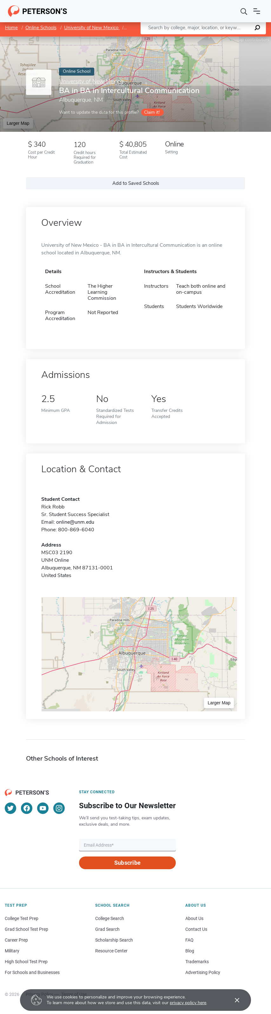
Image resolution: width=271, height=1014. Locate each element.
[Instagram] (59, 808)
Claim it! (152, 112)
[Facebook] (26, 808)
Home (11, 27)
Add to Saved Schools (135, 183)
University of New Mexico (92, 27)
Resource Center (111, 950)
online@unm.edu (75, 522)
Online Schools (40, 27)
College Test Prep (21, 918)
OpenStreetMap (228, 40)
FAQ (189, 940)
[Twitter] (10, 808)
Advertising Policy (202, 972)
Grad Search (107, 929)
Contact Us (196, 929)
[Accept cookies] (232, 1000)
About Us (194, 918)
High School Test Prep (26, 961)
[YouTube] (43, 808)
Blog (189, 950)
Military (12, 950)
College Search (109, 918)
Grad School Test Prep (26, 929)
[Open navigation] (256, 11)
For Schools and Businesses (32, 972)
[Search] (244, 11)
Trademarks (197, 961)
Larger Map (18, 123)
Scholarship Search (114, 940)
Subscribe (127, 862)
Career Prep (16, 940)
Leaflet (194, 40)
